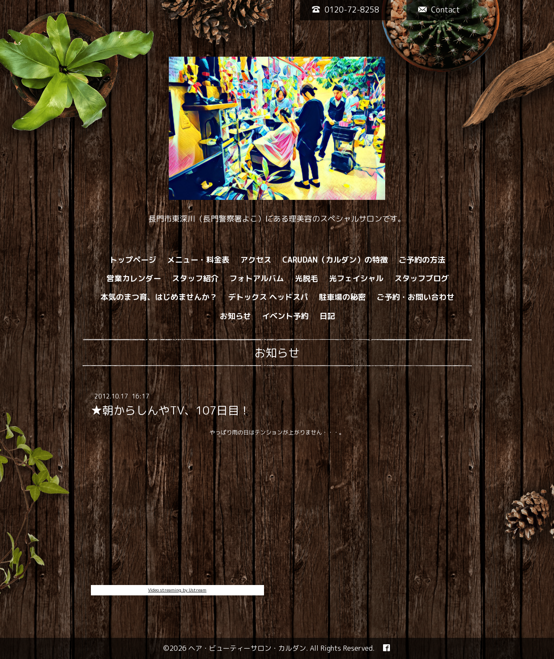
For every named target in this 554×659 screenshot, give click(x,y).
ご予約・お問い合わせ (415, 297)
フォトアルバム (256, 278)
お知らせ (235, 316)
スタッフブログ (421, 278)
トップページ (133, 259)
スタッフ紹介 (195, 278)
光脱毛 (306, 278)
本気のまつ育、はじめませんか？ (158, 297)
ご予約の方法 (422, 259)
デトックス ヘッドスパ (268, 297)
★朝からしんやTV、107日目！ (170, 410)
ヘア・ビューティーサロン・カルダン (247, 648)
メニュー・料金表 (198, 259)
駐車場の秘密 (342, 297)
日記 (327, 316)
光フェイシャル (356, 278)
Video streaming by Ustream (177, 590)
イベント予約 (285, 316)
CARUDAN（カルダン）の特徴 (335, 259)
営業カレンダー (133, 278)
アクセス (255, 259)
